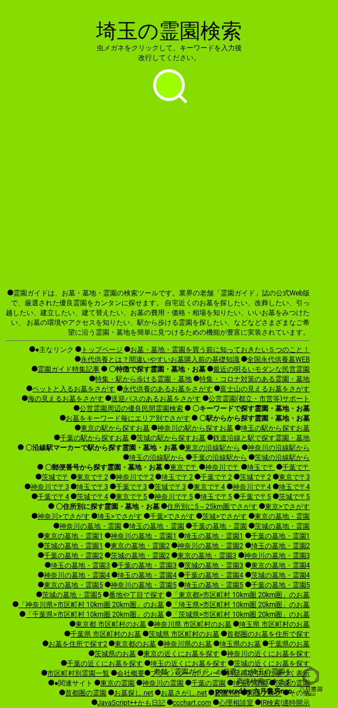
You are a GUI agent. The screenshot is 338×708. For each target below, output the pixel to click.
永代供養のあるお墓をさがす (167, 389)
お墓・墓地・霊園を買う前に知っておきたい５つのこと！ (220, 350)
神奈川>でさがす (63, 516)
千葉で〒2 (216, 477)
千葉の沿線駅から (219, 458)
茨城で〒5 (294, 497)
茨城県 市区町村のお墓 (184, 634)
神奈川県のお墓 (188, 644)
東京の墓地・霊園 (282, 516)
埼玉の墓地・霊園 (156, 526)
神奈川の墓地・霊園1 (144, 536)
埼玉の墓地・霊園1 (214, 536)
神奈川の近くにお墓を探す (268, 654)
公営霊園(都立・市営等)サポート (259, 399)
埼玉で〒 (261, 467)
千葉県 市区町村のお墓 (105, 634)
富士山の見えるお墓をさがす (265, 389)
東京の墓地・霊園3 (207, 556)
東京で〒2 (92, 477)
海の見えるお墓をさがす (66, 399)
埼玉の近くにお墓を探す (188, 664)
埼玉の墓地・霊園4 (147, 575)
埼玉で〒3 (92, 487)
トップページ (102, 350)
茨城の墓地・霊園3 (214, 565)
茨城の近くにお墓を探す (272, 664)
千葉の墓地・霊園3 (147, 565)
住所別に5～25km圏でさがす (212, 507)
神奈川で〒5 (173, 497)
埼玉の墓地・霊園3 (80, 565)
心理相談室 (236, 703)
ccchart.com (192, 703)
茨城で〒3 (170, 487)
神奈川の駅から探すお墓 (195, 428)
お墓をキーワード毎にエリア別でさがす (128, 418)
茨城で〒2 (255, 477)
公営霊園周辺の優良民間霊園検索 (131, 408)
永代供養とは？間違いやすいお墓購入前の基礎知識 (160, 359)
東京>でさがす (287, 507)
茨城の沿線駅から (282, 458)
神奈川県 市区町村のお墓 (192, 624)
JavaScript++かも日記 (131, 703)
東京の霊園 (117, 683)
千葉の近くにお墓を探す (105, 664)
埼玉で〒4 (294, 487)
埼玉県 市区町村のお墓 (274, 624)
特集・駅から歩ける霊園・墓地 (143, 379)
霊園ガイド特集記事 (68, 369)
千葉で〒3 (131, 487)
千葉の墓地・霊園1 (280, 536)
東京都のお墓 (135, 644)
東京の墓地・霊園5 (73, 585)
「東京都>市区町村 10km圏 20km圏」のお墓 (241, 595)
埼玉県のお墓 (240, 644)
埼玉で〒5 (216, 497)
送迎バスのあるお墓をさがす (156, 399)
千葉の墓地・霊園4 (214, 575)
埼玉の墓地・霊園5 (214, 585)
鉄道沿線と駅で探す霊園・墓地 (261, 438)
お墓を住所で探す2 (78, 644)
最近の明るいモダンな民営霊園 (261, 369)
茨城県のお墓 (115, 654)
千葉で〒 (296, 467)
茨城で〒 (55, 477)
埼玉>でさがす (119, 516)
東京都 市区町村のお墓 (110, 624)
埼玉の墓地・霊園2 (280, 546)
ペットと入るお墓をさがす (73, 389)
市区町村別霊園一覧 (78, 673)
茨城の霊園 (292, 683)
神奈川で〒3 (50, 487)
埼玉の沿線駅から (156, 458)
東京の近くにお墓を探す (181, 654)
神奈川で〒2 (135, 477)
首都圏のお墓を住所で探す (268, 634)
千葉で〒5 (255, 497)
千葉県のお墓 (289, 644)
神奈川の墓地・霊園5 (144, 585)
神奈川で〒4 (252, 487)
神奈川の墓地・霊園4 (77, 575)
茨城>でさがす (224, 516)
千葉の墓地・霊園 (219, 526)
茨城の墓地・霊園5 (71, 595)
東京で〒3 (294, 477)
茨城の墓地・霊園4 (280, 575)
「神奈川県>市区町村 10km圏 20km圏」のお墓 (91, 605)
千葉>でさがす (172, 516)
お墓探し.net (133, 693)
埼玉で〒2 (177, 477)
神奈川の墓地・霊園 (90, 526)
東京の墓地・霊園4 (280, 565)
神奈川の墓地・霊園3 (277, 556)
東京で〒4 (209, 487)
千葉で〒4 (53, 497)
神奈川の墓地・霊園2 (210, 546)
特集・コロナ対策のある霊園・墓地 (254, 379)
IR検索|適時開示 (285, 703)
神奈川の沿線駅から (279, 448)
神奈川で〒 (222, 467)
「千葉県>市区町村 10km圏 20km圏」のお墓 (94, 614)
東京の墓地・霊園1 (73, 536)
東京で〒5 (131, 497)
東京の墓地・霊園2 (140, 546)
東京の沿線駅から (212, 448)
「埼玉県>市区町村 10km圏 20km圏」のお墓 (241, 605)
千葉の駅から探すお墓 (94, 438)
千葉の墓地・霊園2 (73, 556)
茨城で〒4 (92, 497)
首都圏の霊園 (86, 693)
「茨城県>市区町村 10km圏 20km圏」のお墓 (241, 614)
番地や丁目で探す (136, 595)
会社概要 (131, 673)
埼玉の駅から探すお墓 (275, 428)
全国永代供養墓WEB (278, 359)
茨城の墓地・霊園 (282, 526)
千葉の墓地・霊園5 (280, 585)
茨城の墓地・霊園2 (140, 556)
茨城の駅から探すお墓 (171, 438)
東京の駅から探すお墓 (115, 428)
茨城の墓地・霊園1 (73, 546)
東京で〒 (184, 467)
